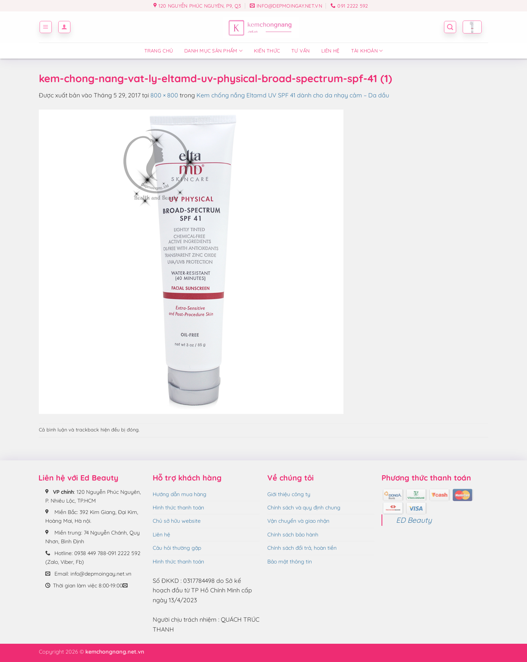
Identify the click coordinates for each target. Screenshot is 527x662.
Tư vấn (300, 51)
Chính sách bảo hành (292, 534)
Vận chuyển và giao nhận (298, 520)
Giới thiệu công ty (288, 494)
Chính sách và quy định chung (303, 507)
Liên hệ (330, 51)
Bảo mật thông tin (289, 561)
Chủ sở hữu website (177, 520)
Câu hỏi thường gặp (177, 547)
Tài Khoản (367, 50)
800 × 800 (164, 95)
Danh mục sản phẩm (213, 50)
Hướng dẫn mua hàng (179, 494)
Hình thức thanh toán (178, 507)
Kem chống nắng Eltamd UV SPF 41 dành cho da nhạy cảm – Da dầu (292, 95)
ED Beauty (414, 520)
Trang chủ (158, 51)
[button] (46, 27)
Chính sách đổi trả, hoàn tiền (302, 547)
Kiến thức (267, 51)
